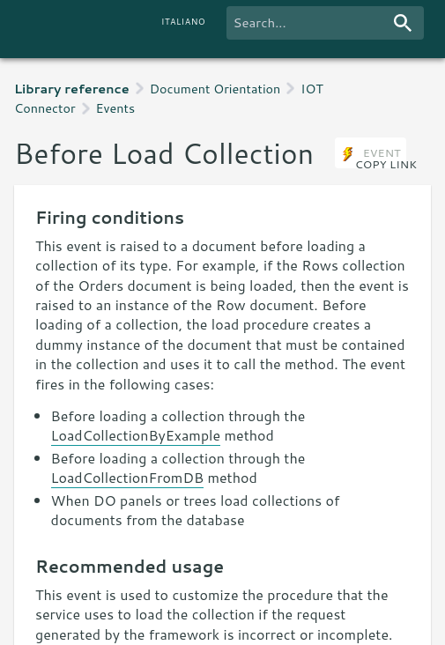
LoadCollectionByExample (136, 435)
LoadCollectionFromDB (127, 477)
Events (116, 108)
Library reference (72, 88)
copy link (386, 164)
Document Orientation (215, 88)
